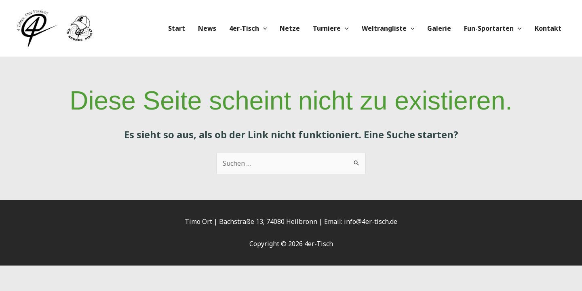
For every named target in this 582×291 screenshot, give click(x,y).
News (207, 28)
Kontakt (548, 28)
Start (176, 28)
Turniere (331, 28)
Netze (290, 28)
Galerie (439, 28)
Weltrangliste (388, 28)
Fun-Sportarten (493, 28)
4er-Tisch (248, 28)
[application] (263, 28)
